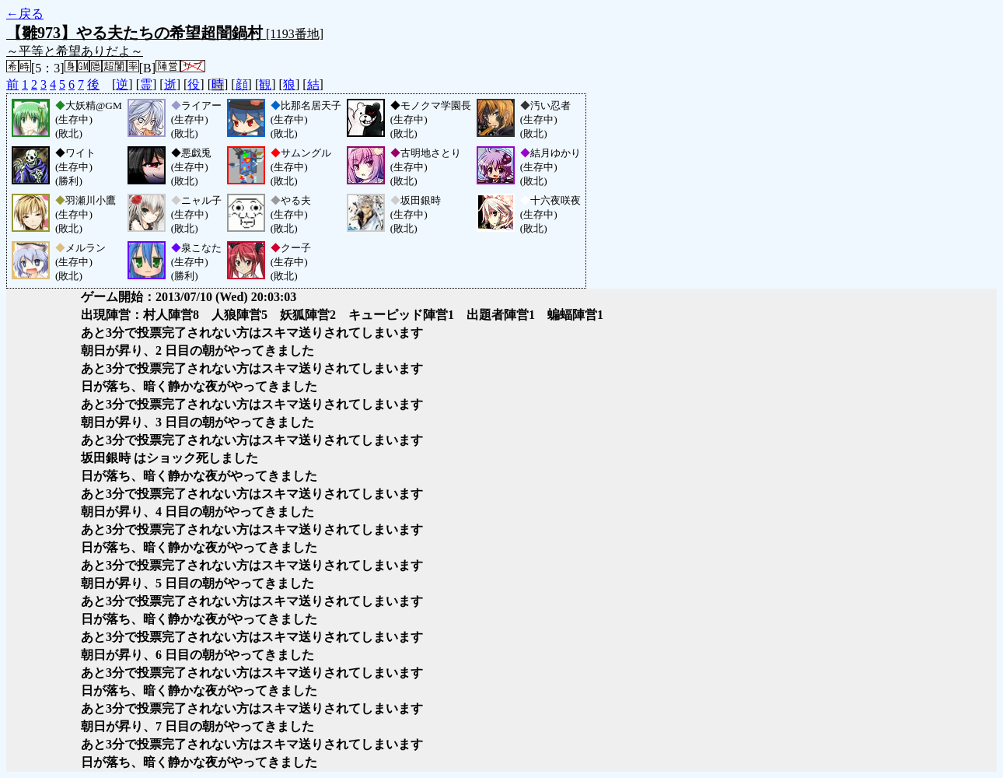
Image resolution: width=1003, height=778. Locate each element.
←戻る (25, 13)
